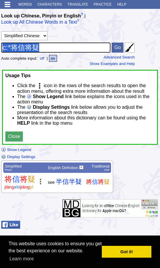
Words (25, 4)
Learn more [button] (21, 258)
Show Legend (16, 149)
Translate (77, 4)
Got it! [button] (127, 251)
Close (14, 136)
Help (121, 4)
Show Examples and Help (112, 63)
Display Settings (18, 157)
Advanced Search (119, 57)
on (53, 58)
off (42, 58)
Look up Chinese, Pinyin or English (41, 15)
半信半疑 (69, 181)
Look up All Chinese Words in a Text (39, 22)
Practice (103, 4)
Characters (49, 4)
